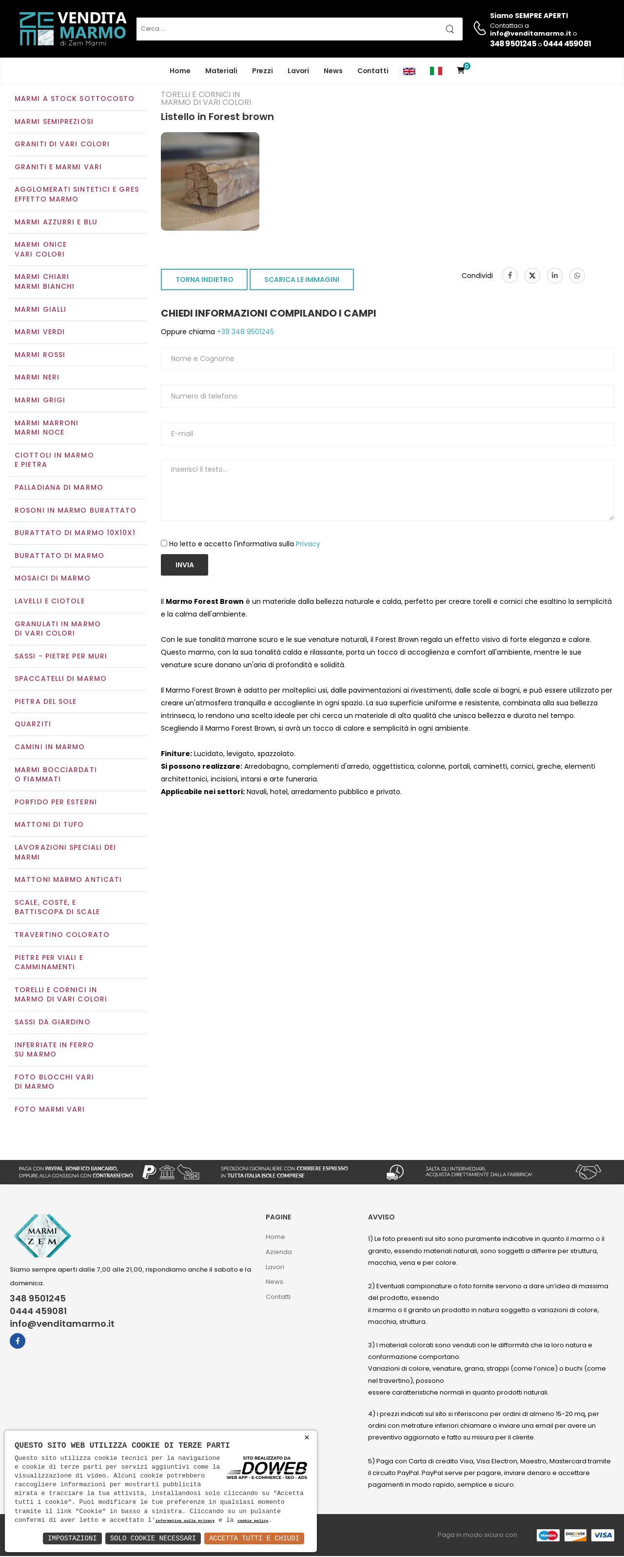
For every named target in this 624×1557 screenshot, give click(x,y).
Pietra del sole (46, 702)
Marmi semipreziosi (54, 122)
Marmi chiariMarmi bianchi (45, 283)
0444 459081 (567, 43)
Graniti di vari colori (62, 145)
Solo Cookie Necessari (153, 1538)
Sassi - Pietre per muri (61, 657)
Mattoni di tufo (49, 826)
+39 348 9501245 (244, 333)
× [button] (307, 1438)
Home (180, 71)
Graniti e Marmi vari (58, 168)
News (333, 71)
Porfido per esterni (56, 803)
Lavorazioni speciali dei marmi (65, 853)
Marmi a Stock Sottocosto (75, 99)
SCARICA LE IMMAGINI (301, 281)
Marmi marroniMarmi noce (46, 429)
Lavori (298, 71)
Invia (185, 566)
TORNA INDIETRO (205, 281)
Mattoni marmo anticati (68, 881)
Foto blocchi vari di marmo (54, 1083)
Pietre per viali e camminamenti (49, 963)
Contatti (373, 71)
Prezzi (262, 71)
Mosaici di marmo (53, 579)
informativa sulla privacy (185, 1521)
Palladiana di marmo (59, 488)
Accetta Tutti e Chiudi (254, 1538)
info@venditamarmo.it (62, 1324)
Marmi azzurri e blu (56, 223)
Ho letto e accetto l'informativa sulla (244, 545)
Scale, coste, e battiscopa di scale (57, 908)
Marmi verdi (40, 333)
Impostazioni (72, 1538)
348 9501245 (513, 43)
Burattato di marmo (59, 556)
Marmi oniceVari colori (41, 250)
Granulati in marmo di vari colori (58, 629)
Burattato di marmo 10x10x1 (75, 534)
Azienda (279, 1253)
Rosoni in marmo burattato (76, 511)
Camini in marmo (50, 748)
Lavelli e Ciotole (50, 602)
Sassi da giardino (53, 1023)
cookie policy (252, 1521)
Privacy (308, 545)
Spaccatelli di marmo (61, 680)
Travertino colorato (62, 935)
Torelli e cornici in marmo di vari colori (61, 995)
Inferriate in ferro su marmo (54, 1050)
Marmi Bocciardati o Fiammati (56, 775)
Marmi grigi (40, 401)
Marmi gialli (40, 310)
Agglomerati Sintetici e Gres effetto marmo (77, 195)
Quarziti (33, 725)
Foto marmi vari (50, 1110)
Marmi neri (37, 378)
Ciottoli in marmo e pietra (54, 461)
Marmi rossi (40, 355)
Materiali (221, 71)
